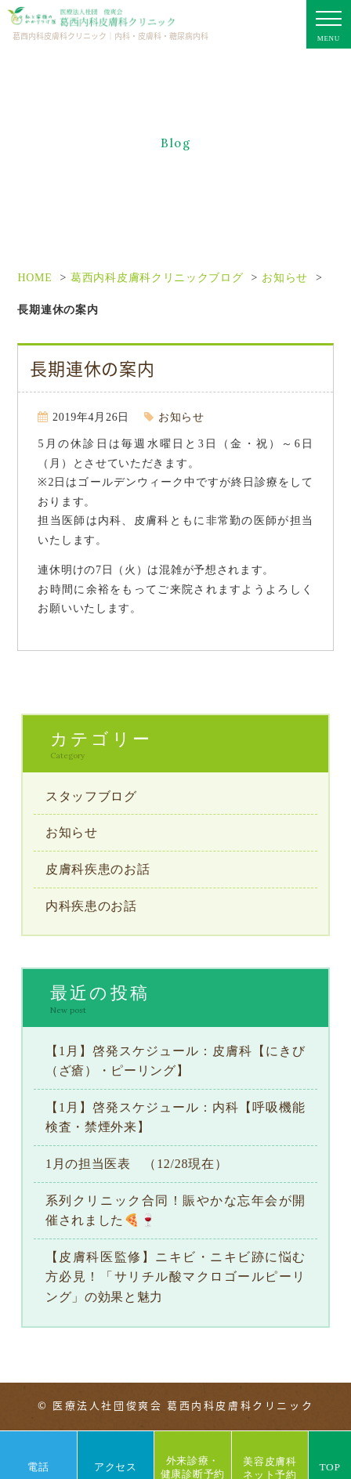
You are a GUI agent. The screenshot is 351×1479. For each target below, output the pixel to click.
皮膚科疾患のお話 (97, 869)
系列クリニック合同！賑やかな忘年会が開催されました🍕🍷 (175, 1211)
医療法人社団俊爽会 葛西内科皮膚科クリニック (182, 1405)
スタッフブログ (91, 796)
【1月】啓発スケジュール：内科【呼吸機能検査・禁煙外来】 (175, 1117)
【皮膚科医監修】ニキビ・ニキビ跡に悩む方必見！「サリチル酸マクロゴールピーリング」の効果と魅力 (175, 1277)
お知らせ (285, 278)
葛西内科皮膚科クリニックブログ (157, 278)
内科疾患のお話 (91, 906)
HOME (34, 278)
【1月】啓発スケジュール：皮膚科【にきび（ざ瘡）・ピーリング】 (175, 1061)
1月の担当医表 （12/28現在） (136, 1163)
